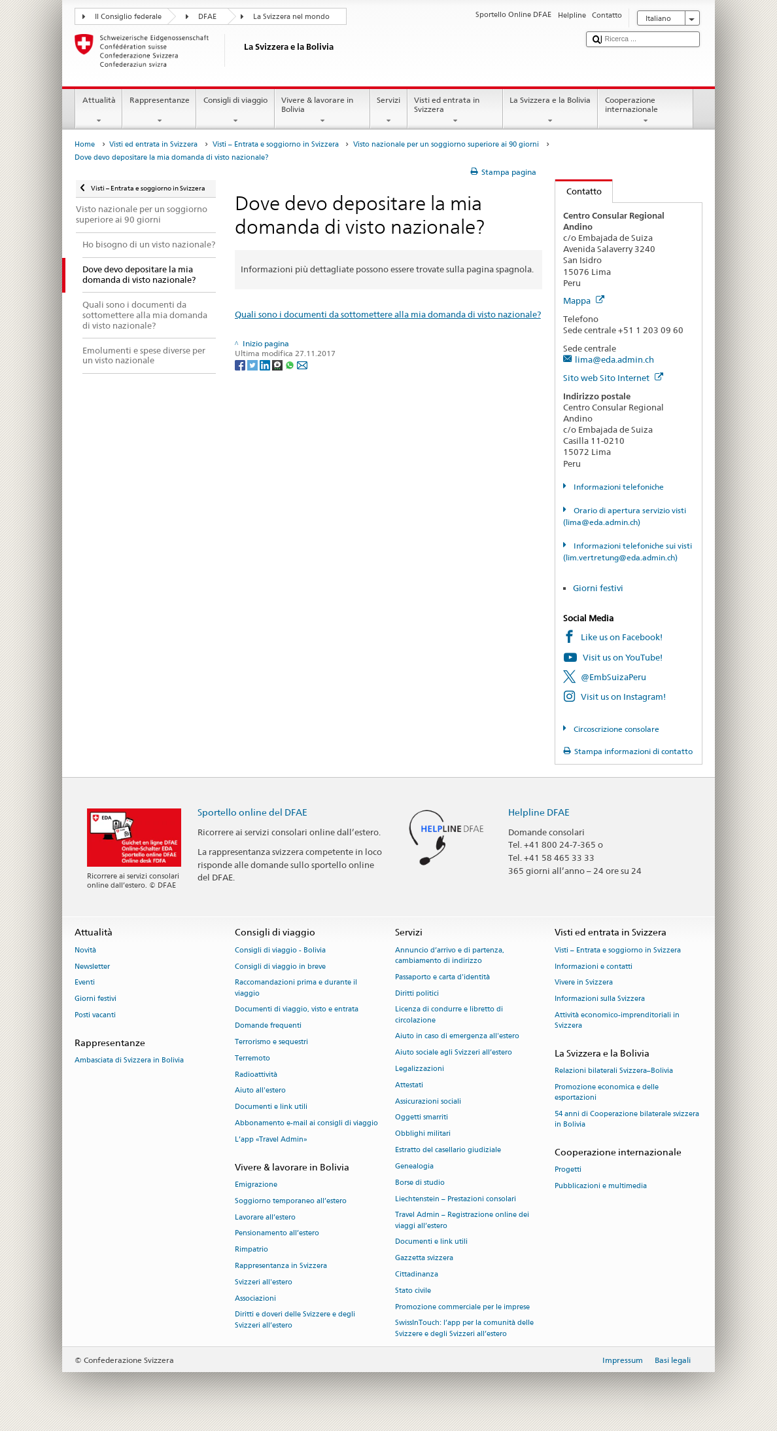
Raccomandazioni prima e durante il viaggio (296, 988)
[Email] (302, 364)
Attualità (99, 110)
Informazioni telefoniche (618, 487)
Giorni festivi (598, 588)
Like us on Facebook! (622, 637)
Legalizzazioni (419, 1068)
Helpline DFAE (539, 812)
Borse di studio (420, 1182)
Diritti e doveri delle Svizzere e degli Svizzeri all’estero (295, 1320)
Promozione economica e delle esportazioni (607, 1092)
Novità (85, 950)
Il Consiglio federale (128, 16)
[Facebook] (241, 364)
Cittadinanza (416, 1274)
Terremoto (252, 1058)
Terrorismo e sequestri (271, 1042)
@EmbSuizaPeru (613, 677)
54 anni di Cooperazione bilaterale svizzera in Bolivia (627, 1119)
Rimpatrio (251, 1250)
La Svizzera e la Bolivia (550, 110)
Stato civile (413, 1290)
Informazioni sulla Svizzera (600, 999)
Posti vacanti (95, 1015)
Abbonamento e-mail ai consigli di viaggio (306, 1123)
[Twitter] (253, 364)
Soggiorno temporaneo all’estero (291, 1201)
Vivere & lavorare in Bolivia (322, 110)
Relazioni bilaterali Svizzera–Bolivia (614, 1071)
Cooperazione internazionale (645, 110)
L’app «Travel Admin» (271, 1139)
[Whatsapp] (291, 364)
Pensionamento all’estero (277, 1233)
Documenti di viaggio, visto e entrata (296, 1009)
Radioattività (256, 1074)
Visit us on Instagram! (623, 696)
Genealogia (414, 1166)
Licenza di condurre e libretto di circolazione (449, 1014)
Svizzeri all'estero (263, 1282)
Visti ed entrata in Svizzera (455, 110)
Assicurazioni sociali (428, 1101)
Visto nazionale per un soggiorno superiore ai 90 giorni (446, 144)
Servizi (389, 110)
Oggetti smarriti (421, 1118)
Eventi (85, 983)
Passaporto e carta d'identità (442, 977)
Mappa (583, 300)
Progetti (568, 1170)
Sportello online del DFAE (252, 812)
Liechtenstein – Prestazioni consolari (455, 1199)
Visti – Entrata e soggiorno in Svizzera (276, 144)
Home (85, 144)
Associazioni (255, 1298)
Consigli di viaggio (235, 110)
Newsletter (92, 966)
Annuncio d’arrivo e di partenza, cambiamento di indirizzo (449, 955)
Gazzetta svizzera (424, 1258)
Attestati (409, 1085)
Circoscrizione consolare (615, 729)
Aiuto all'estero (260, 1091)
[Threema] (278, 364)
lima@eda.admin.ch (614, 359)
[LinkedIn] (266, 364)
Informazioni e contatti (593, 966)
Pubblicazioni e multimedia (601, 1186)
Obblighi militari (423, 1134)
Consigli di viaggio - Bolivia (280, 950)
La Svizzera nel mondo (291, 16)
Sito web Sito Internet (613, 377)
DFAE (207, 16)
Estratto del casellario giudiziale (448, 1150)
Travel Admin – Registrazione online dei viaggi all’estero (462, 1220)
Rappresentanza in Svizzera (281, 1265)
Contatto (578, 191)
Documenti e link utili (271, 1107)
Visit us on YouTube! (623, 657)
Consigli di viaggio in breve (280, 966)
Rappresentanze (159, 110)
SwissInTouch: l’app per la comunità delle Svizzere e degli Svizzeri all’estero (464, 1328)
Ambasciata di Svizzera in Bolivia (129, 1060)
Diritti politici (417, 993)
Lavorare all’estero (265, 1217)
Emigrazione (256, 1184)
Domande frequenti (268, 1026)
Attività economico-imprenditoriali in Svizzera (617, 1020)
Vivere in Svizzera (584, 983)
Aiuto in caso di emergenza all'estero (457, 1036)
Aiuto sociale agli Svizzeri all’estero (453, 1053)
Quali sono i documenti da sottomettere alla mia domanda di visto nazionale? (388, 314)
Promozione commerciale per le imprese (462, 1307)
